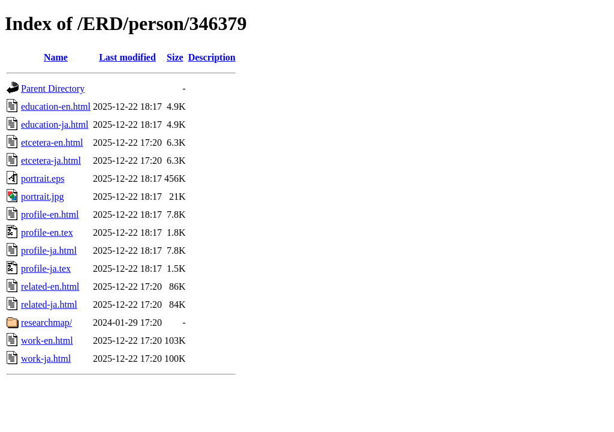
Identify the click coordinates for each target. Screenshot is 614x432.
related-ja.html (49, 304)
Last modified (127, 57)
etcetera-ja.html (51, 160)
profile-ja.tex (46, 268)
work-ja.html (46, 358)
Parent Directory (53, 88)
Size (175, 57)
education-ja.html (54, 124)
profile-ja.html (49, 250)
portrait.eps (42, 178)
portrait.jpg (42, 196)
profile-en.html (50, 214)
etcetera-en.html (52, 142)
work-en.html (47, 340)
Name (56, 57)
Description (212, 57)
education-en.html (56, 106)
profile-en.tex (47, 232)
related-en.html (50, 286)
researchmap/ (46, 322)
